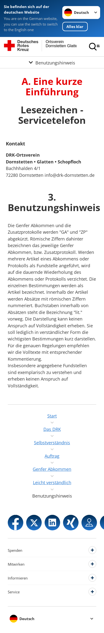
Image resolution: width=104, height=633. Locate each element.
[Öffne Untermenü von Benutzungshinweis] (52, 62)
